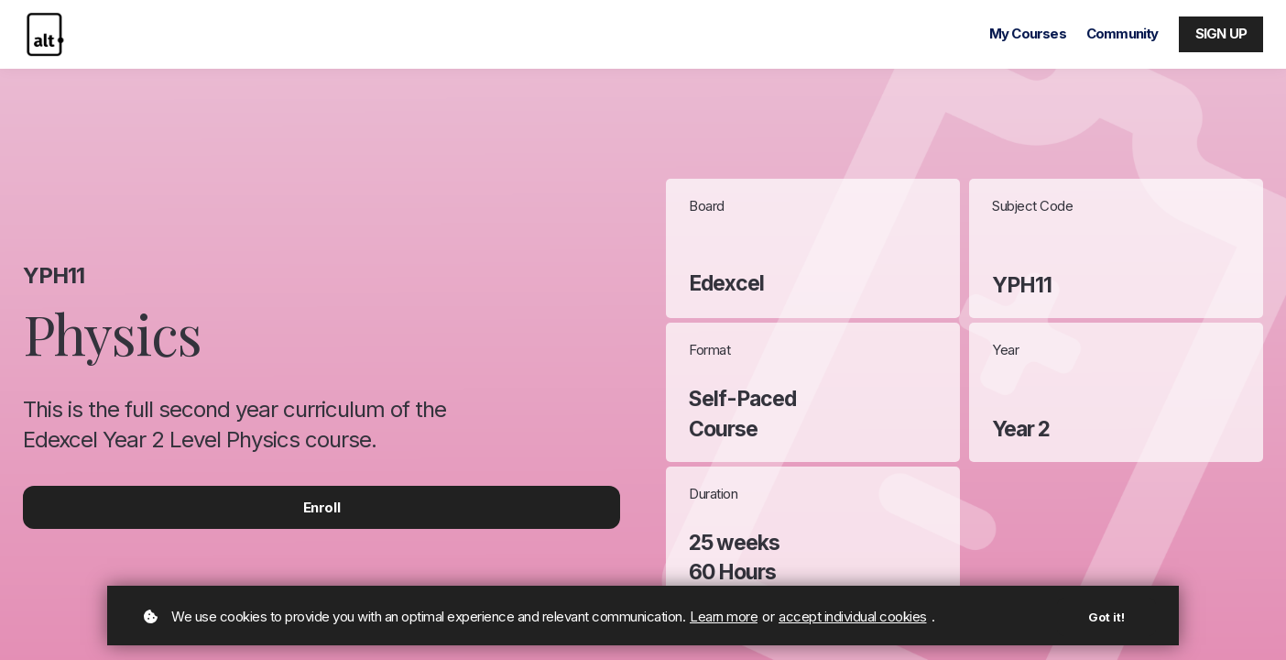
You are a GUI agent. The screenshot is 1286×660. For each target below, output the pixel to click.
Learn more (723, 616)
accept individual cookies (853, 616)
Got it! (1106, 617)
